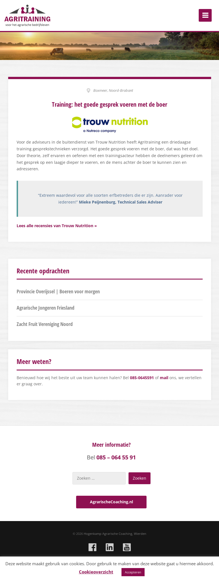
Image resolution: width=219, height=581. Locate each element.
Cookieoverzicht (96, 572)
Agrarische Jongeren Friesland (45, 307)
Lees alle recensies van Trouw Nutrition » (57, 225)
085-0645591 (142, 377)
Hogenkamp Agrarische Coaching (108, 533)
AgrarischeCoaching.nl (111, 501)
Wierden (140, 533)
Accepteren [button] (133, 572)
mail (164, 377)
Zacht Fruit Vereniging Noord (45, 324)
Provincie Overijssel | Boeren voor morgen (58, 291)
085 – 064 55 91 (116, 457)
